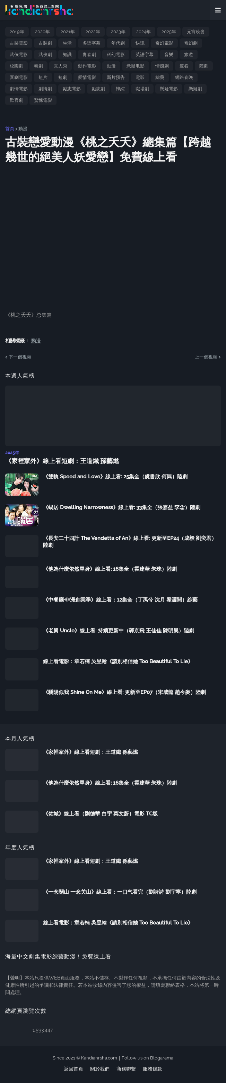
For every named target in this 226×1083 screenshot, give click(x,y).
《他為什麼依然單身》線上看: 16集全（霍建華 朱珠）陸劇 (110, 569)
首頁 (9, 128)
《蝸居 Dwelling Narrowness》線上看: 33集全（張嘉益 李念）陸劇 (121, 507)
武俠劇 (45, 54)
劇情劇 (45, 88)
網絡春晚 (184, 77)
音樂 (168, 54)
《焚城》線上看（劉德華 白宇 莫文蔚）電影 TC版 (100, 814)
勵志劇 (98, 88)
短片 (42, 77)
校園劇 (16, 66)
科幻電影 (116, 54)
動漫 (111, 66)
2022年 (93, 31)
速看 (184, 66)
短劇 (62, 77)
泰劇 (38, 66)
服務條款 (152, 1069)
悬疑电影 (136, 66)
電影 (140, 77)
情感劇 (162, 66)
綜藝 (159, 77)
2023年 (118, 31)
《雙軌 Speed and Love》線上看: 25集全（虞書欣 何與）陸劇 (115, 476)
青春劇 (89, 54)
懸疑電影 (169, 88)
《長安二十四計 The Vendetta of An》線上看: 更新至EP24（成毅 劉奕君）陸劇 (130, 541)
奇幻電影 (164, 43)
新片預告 (116, 77)
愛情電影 (87, 77)
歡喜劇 (16, 100)
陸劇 (203, 66)
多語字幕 (91, 43)
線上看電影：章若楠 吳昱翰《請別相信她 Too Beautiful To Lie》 (118, 661)
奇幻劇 (191, 43)
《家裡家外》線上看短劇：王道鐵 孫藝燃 (62, 460)
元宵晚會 (196, 31)
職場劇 (142, 88)
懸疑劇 (195, 88)
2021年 (68, 31)
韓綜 (120, 88)
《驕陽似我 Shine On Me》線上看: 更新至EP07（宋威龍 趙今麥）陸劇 (124, 692)
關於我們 (100, 1069)
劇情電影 (19, 88)
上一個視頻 (206, 357)
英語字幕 (145, 54)
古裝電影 (19, 43)
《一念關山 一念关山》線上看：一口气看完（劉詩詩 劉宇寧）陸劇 (120, 892)
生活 (67, 43)
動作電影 (87, 66)
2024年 (143, 31)
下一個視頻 (20, 357)
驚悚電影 (43, 100)
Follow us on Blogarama (147, 1058)
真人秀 (60, 66)
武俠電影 (19, 54)
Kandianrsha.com (99, 1058)
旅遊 (188, 54)
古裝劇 (45, 43)
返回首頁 (73, 1069)
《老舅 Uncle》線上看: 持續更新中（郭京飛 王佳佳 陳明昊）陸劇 (118, 631)
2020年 (42, 31)
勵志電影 (72, 88)
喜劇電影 (19, 77)
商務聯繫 (126, 1069)
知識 (67, 54)
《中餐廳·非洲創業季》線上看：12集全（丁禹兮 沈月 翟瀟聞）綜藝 (120, 600)
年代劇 (118, 43)
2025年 (169, 31)
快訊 (140, 43)
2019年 (17, 31)
